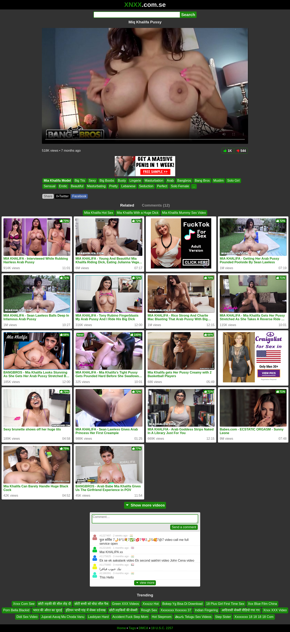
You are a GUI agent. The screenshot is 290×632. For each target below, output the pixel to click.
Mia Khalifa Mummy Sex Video (184, 212)
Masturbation (154, 180)
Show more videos (145, 505)
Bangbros (184, 180)
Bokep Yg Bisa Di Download (182, 603)
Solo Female (180, 186)
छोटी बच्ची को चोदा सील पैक (91, 603)
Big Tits (80, 180)
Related (127, 205)
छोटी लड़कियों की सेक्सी (123, 610)
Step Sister (223, 617)
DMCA (143, 628)
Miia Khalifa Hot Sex (98, 212)
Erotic (63, 186)
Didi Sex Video (27, 617)
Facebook (79, 196)
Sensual (49, 186)
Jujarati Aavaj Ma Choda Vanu (62, 617)
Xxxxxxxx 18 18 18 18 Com (253, 617)
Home (121, 628)
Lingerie (135, 180)
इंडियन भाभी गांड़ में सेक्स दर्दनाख (86, 610)
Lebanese (128, 186)
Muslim (218, 180)
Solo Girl (233, 180)
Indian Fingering (206, 610)
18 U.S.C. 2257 (162, 628)
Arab (170, 180)
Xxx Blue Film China (262, 603)
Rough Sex (149, 610)
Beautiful (77, 186)
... (194, 186)
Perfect (162, 186)
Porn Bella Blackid (16, 610)
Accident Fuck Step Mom (130, 617)
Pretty (113, 186)
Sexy (92, 180)
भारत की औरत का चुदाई (47, 610)
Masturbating (96, 186)
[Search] (136, 14)
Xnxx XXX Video (275, 610)
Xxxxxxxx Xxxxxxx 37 (176, 610)
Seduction (146, 186)
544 (241, 150)
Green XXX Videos (125, 603)
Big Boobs (106, 180)
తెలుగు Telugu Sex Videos (193, 617)
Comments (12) (156, 205)
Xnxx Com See (24, 603)
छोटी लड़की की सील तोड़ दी (54, 603)
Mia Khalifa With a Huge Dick (137, 212)
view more (145, 582)
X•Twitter (62, 196)
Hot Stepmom (162, 617)
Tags (132, 628)
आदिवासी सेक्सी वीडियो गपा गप (241, 610)
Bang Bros (202, 180)
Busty (122, 180)
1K (228, 150)
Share (48, 196)
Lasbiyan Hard (98, 617)
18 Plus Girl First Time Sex (225, 603)
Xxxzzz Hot (151, 603)
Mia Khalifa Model (57, 180)
